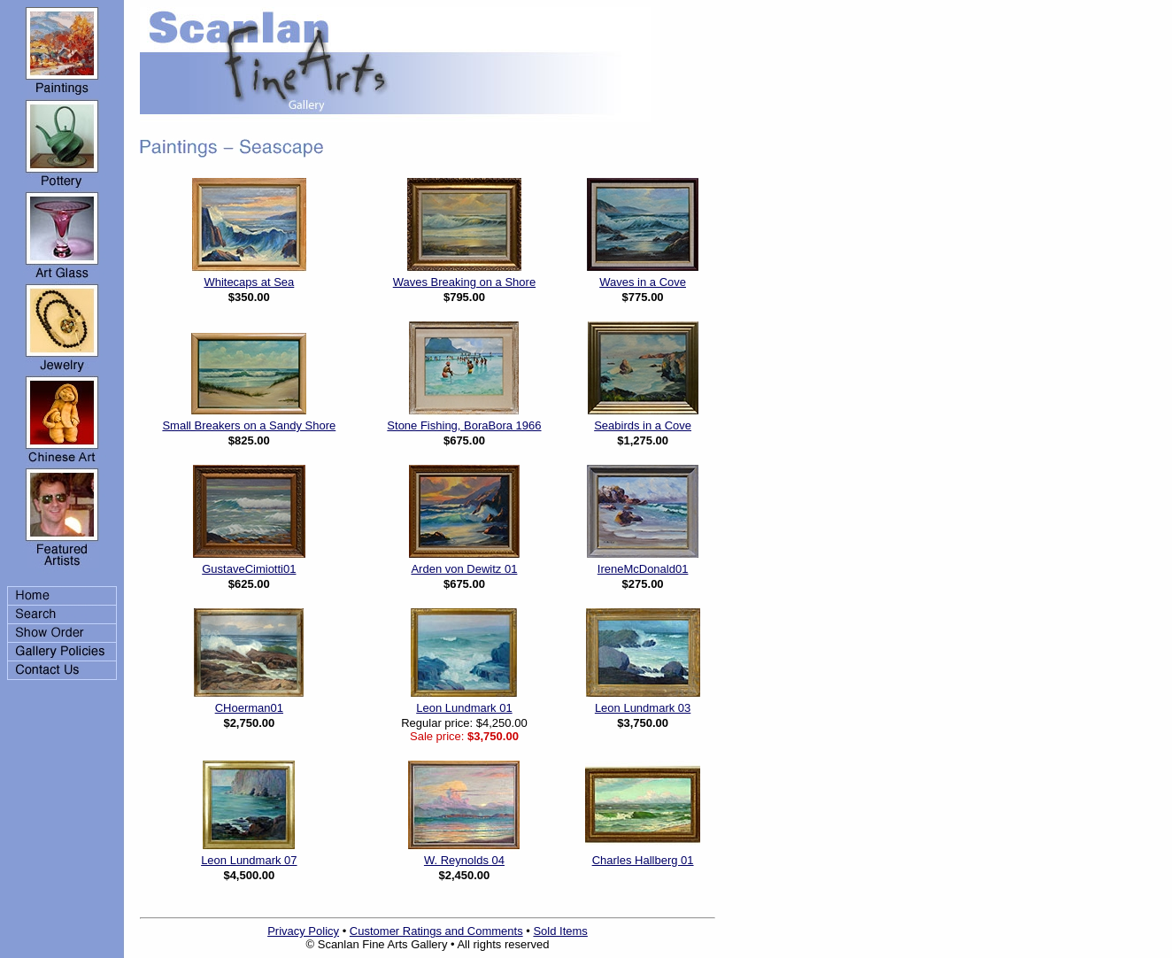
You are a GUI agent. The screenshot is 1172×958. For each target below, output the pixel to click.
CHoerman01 (249, 708)
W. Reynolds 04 (464, 860)
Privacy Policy (303, 931)
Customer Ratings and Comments (436, 931)
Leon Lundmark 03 (642, 708)
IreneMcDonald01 (643, 569)
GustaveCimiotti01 (249, 569)
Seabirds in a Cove (642, 425)
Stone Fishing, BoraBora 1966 (464, 425)
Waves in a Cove (642, 282)
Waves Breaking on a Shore (464, 282)
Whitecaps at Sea (249, 282)
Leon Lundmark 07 (249, 860)
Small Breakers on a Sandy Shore (248, 425)
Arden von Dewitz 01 (464, 569)
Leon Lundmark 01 (464, 708)
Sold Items (560, 931)
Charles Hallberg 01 (643, 860)
